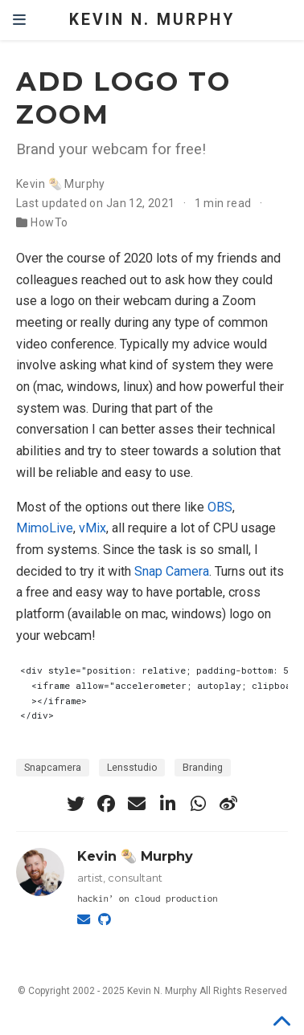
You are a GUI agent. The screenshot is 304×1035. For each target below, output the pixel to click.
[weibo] (228, 804)
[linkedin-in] (167, 804)
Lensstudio (132, 767)
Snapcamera (52, 767)
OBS (219, 507)
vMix (92, 528)
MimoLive (44, 528)
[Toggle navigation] (19, 20)
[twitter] (76, 804)
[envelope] (137, 804)
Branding (203, 767)
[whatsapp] (198, 804)
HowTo (49, 222)
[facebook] (106, 804)
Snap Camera (171, 571)
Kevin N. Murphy (152, 19)
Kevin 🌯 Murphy (60, 183)
